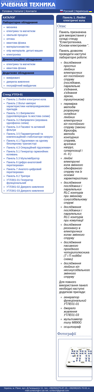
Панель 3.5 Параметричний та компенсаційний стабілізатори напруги (29, 135)
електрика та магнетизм (20, 31)
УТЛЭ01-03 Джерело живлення (25, 190)
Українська (81, 11)
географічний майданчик (21, 85)
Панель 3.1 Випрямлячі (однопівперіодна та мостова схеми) (28, 115)
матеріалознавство (17, 46)
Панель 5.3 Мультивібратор (22, 158)
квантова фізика (16, 42)
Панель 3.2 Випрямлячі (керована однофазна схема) (26, 121)
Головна (7, 11)
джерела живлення (17, 81)
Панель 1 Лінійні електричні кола (26, 99)
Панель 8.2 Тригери (18, 176)
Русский (68, 11)
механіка (11, 27)
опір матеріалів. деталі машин (24, 50)
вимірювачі (13, 77)
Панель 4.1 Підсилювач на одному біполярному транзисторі (27, 142)
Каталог (19, 11)
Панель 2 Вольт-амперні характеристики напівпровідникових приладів (28, 106)
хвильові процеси (17, 34)
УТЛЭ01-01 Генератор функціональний (19, 181)
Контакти (31, 11)
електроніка (13, 54)
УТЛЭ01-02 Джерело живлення (25, 186)
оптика (10, 38)
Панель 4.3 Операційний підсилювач (28, 147)
